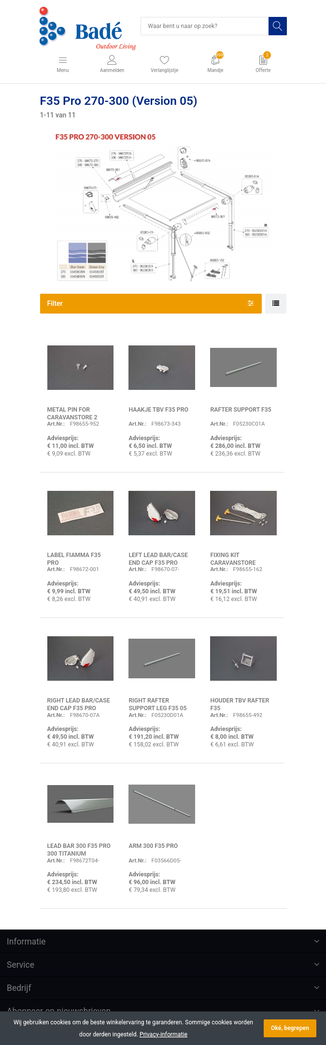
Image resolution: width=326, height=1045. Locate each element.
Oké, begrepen (290, 1028)
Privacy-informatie (163, 1034)
